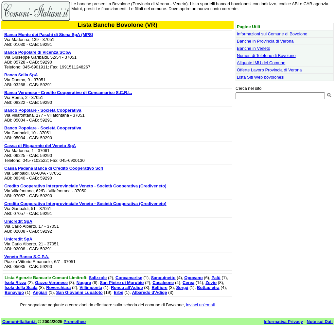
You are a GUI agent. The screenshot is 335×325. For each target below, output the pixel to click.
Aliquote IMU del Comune (261, 62)
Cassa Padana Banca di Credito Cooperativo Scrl (53, 168)
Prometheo (74, 321)
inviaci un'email (200, 304)
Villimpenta (90, 287)
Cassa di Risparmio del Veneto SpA (40, 145)
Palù (215, 277)
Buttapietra (208, 287)
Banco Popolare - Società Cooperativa (42, 110)
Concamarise (128, 277)
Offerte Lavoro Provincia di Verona (269, 69)
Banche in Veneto (253, 48)
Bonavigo (14, 292)
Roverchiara (58, 287)
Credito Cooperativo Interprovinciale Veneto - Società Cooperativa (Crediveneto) (85, 185)
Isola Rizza (15, 282)
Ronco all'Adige (127, 287)
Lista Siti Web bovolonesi (260, 77)
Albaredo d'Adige (149, 292)
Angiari (40, 292)
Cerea (188, 282)
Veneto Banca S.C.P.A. (26, 256)
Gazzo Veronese (51, 282)
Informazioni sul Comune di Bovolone (272, 33)
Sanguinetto (163, 277)
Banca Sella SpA (21, 74)
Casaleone (163, 282)
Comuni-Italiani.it (19, 321)
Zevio (211, 282)
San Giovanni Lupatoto (79, 292)
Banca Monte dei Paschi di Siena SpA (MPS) (48, 34)
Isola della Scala (21, 287)
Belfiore (159, 287)
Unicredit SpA (18, 221)
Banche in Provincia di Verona (265, 41)
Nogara (84, 282)
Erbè (118, 292)
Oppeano (193, 277)
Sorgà (182, 287)
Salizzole (98, 277)
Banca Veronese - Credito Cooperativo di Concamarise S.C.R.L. (68, 92)
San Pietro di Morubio (122, 282)
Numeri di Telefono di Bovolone (266, 55)
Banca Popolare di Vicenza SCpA (37, 52)
